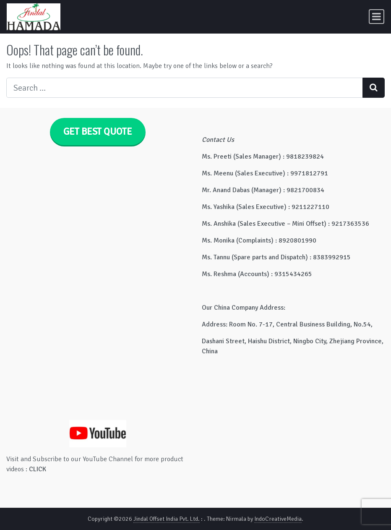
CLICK (37, 469)
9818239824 (305, 156)
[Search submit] (373, 88)
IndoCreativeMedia (278, 518)
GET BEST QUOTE (97, 132)
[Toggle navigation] (376, 16)
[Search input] (184, 88)
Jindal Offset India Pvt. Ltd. (166, 518)
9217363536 (350, 223)
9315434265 (293, 274)
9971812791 (309, 173)
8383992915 (332, 257)
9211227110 (310, 207)
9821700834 (305, 190)
